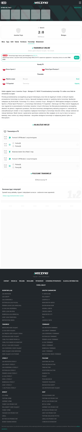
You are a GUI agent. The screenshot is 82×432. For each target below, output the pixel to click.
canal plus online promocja (11, 339)
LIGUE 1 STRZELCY (7, 385)
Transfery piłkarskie (48, 382)
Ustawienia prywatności (53, 281)
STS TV (35, 55)
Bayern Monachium (48, 305)
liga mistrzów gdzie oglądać (51, 388)
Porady (44, 376)
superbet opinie (7, 401)
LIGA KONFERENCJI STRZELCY (10, 367)
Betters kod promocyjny (10, 419)
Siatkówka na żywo (48, 361)
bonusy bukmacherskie (9, 422)
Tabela (17, 42)
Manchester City (47, 314)
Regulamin (30, 281)
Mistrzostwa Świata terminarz (51, 354)
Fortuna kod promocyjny (50, 398)
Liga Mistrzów (6, 294)
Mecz (3, 42)
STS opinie (5, 395)
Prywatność (39, 281)
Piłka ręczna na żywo (48, 364)
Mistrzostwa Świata (8, 320)
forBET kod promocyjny (9, 404)
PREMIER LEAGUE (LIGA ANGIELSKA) (11, 305)
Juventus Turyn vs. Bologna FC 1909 (34, 22)
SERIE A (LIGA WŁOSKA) (8, 311)
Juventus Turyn (47, 320)
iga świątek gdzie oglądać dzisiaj (12, 333)
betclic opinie (46, 404)
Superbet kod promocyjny (50, 407)
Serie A (19, 22)
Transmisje (31, 42)
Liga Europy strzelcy (8, 364)
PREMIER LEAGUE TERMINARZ (50, 339)
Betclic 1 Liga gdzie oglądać (10, 345)
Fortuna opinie (6, 398)
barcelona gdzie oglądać (10, 328)
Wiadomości (40, 42)
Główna (3, 22)
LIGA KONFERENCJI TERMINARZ (50, 333)
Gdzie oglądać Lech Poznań (10, 354)
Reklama (22, 281)
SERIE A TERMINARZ (47, 345)
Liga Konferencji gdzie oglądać (12, 348)
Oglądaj (77, 83)
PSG (43, 317)
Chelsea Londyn (47, 311)
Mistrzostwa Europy (48, 385)
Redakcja (14, 281)
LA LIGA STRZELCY (7, 376)
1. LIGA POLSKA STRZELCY (9, 388)
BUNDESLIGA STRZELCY (8, 382)
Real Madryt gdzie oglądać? (11, 407)
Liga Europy (5, 297)
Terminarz (23, 42)
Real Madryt (46, 297)
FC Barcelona (46, 294)
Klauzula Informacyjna (70, 281)
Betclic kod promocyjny (49, 401)
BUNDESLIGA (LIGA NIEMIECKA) (10, 314)
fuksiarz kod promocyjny (10, 413)
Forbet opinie (6, 410)
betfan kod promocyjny (49, 410)
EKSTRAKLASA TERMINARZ (49, 336)
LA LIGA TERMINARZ (47, 342)
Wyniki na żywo (6, 8)
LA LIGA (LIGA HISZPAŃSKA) (9, 308)
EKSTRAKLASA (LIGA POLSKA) (10, 302)
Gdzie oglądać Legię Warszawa (11, 351)
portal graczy (41, 285)
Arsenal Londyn (47, 308)
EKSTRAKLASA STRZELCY (9, 370)
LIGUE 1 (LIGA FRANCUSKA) (9, 317)
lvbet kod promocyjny (49, 413)
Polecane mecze (47, 379)
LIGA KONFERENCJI (7, 300)
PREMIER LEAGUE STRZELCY (9, 373)
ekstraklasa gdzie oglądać (10, 336)
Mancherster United (48, 302)
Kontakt (6, 281)
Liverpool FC (46, 300)
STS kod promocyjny (48, 395)
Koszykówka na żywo (48, 370)
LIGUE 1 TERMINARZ (47, 351)
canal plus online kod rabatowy (12, 342)
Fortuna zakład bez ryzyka (50, 416)
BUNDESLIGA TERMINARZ (49, 348)
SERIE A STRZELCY (7, 379)
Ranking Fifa (46, 373)
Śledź (77, 79)
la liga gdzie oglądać (8, 330)
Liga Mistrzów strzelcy (9, 361)
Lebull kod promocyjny (49, 419)
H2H (12, 42)
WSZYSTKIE (77, 8)
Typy (7, 42)
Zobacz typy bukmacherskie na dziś (13, 196)
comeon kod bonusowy (49, 422)
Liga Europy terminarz (49, 330)
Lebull (4, 416)
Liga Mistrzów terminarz (49, 328)
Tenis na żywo (46, 367)
